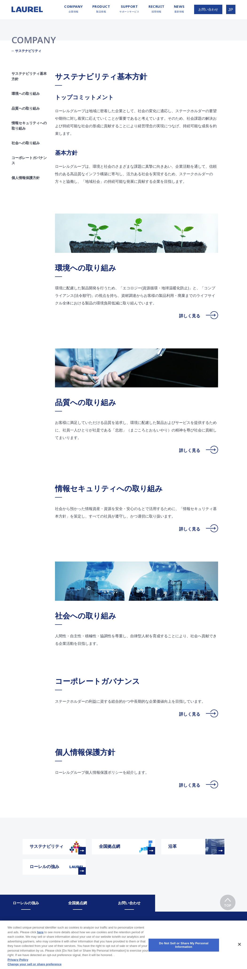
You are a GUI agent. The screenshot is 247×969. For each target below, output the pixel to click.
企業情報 (73, 9)
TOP (227, 901)
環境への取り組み (26, 94)
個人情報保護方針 (26, 178)
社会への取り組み (26, 143)
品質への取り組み (30, 108)
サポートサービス (129, 9)
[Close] (239, 950)
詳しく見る (198, 316)
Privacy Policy (18, 965)
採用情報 (157, 9)
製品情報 (101, 9)
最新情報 (179, 9)
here (40, 937)
